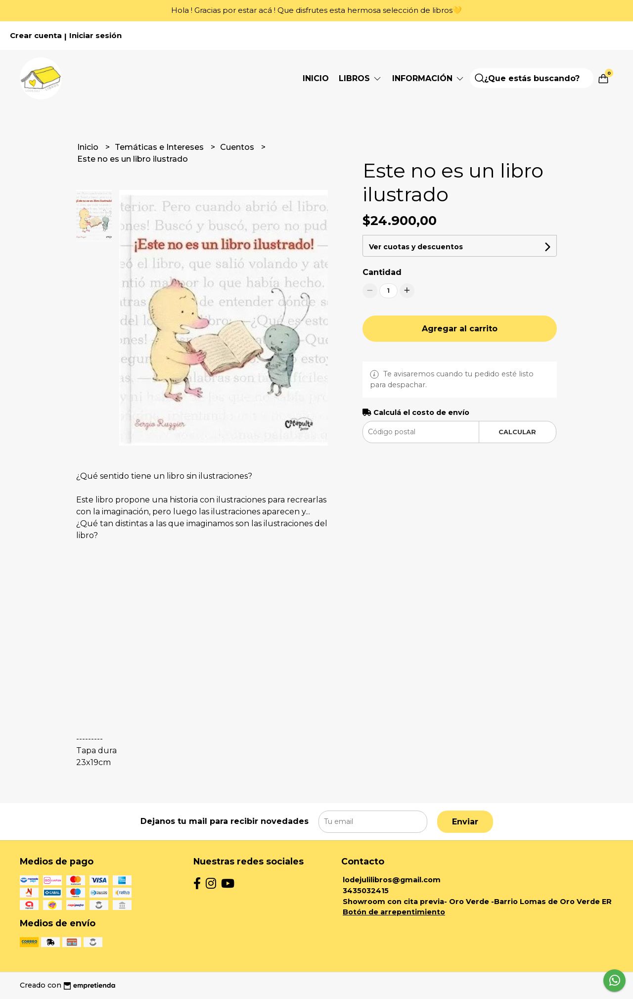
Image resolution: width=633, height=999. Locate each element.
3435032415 (366, 890)
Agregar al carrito (459, 328)
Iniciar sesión (95, 35)
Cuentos (238, 147)
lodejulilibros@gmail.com (392, 879)
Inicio (316, 78)
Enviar (465, 821)
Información (428, 78)
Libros (360, 78)
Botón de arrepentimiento (394, 912)
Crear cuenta (36, 35)
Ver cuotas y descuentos (416, 246)
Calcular (517, 432)
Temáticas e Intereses (160, 147)
